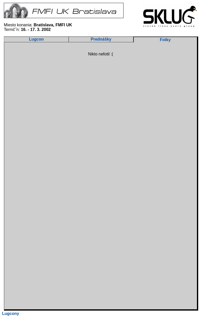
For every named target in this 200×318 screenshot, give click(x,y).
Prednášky (101, 39)
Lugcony (10, 313)
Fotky (165, 40)
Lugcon (36, 39)
